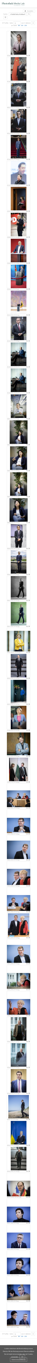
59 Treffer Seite (7, 23)
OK (22, 1357)
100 (22, 25)
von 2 (23, 23)
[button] (5, 17)
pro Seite (18, 25)
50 (19, 25)
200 (25, 25)
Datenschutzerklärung (18, 1359)
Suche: (5, 14)
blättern (28, 23)
